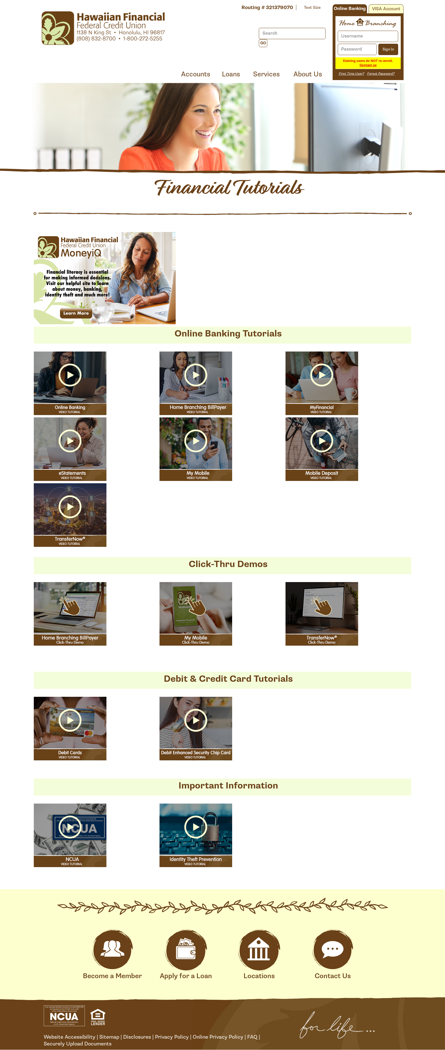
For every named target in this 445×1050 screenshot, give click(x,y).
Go (263, 43)
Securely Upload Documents (78, 1043)
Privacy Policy (172, 1037)
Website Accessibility (69, 1037)
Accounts (195, 74)
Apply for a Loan (186, 954)
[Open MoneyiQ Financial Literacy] (105, 279)
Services (266, 74)
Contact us (368, 65)
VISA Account (386, 9)
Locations (259, 954)
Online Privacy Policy (218, 1037)
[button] (70, 545)
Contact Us (332, 954)
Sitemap (109, 1037)
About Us (307, 74)
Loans (231, 74)
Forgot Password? (380, 74)
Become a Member (112, 954)
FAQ (252, 1037)
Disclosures (137, 1037)
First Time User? (351, 74)
